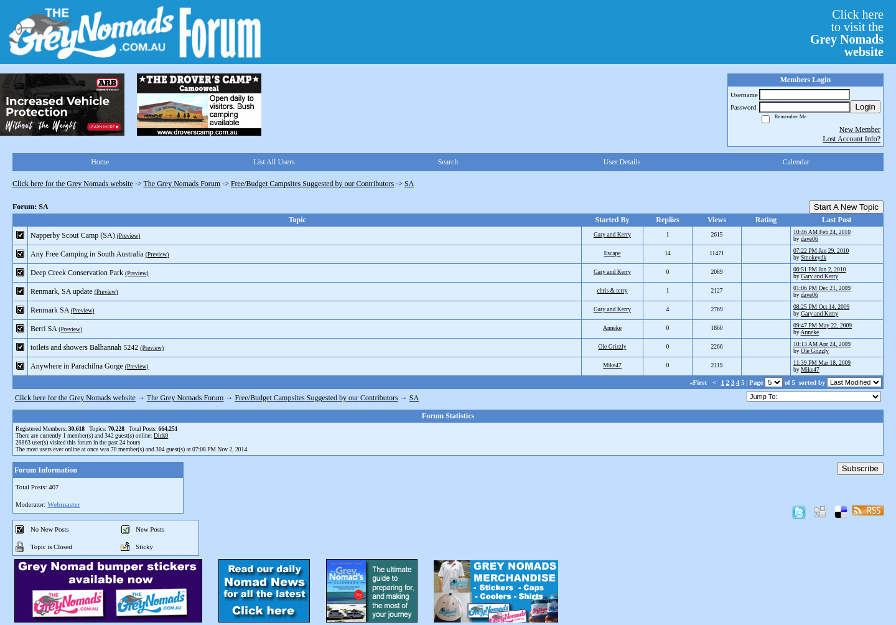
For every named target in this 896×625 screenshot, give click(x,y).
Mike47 (612, 365)
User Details (622, 161)
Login (865, 106)
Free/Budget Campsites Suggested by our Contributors (312, 183)
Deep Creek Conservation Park (76, 272)
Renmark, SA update (61, 291)
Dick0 (161, 435)
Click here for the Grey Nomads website (72, 183)
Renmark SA (49, 310)
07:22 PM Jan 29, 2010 (821, 250)
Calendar (796, 161)
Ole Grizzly (612, 346)
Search (448, 161)
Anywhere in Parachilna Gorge (76, 366)
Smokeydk (813, 257)
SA (409, 183)
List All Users (274, 161)
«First (698, 382)
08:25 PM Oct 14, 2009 (821, 306)
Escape (612, 253)
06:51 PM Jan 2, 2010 (819, 269)
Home (100, 161)
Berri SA (43, 328)
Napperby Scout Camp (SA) (72, 235)
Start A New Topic (846, 207)
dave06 (809, 238)
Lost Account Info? (851, 138)
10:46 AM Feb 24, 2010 (822, 231)
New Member (859, 129)
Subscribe (860, 468)
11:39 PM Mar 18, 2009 (822, 362)
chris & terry (612, 290)
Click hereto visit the (847, 33)
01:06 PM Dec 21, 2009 (822, 287)
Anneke (612, 327)
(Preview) (129, 235)
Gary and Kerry (612, 234)
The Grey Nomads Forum (182, 183)
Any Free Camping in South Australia (87, 254)
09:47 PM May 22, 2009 (822, 325)
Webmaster (63, 504)
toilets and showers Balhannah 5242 (84, 347)
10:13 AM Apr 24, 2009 (822, 344)
